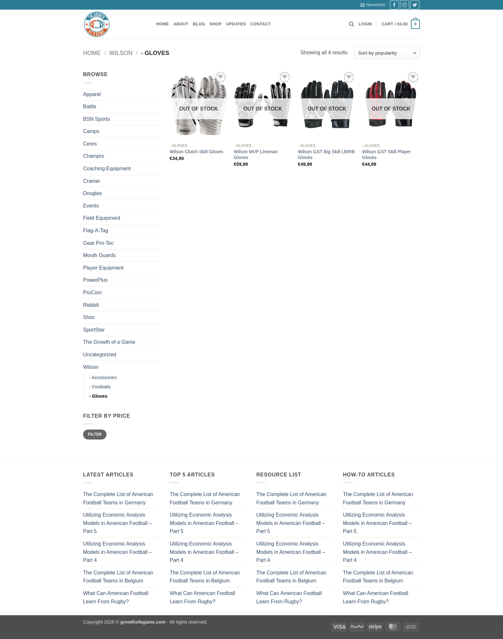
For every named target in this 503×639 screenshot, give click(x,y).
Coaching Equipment (107, 168)
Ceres (90, 143)
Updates (236, 24)
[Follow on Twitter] (414, 4)
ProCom (92, 292)
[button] (373, 5)
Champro (93, 156)
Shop (215, 24)
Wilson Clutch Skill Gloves (196, 151)
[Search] (351, 24)
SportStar (94, 330)
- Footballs (100, 386)
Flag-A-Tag (95, 230)
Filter (95, 434)
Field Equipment (101, 218)
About (180, 24)
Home (162, 24)
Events (91, 206)
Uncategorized (99, 354)
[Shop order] (387, 53)
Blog (199, 24)
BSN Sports (96, 119)
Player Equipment (103, 268)
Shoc (89, 317)
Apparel (92, 94)
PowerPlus (95, 280)
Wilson (121, 52)
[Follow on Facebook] (394, 4)
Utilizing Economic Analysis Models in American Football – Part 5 (117, 523)
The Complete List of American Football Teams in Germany (118, 498)
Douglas (92, 193)
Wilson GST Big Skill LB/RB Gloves (326, 154)
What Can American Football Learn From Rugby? (116, 597)
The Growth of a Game (109, 342)
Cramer (91, 181)
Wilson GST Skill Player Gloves (386, 154)
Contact (261, 24)
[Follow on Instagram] (404, 4)
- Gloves (98, 396)
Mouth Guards (99, 255)
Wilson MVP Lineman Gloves (256, 154)
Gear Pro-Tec (98, 243)
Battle (89, 106)
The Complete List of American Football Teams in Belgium (118, 577)
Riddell (91, 305)
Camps (91, 131)
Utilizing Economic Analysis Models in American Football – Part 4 (117, 552)
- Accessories (103, 377)
